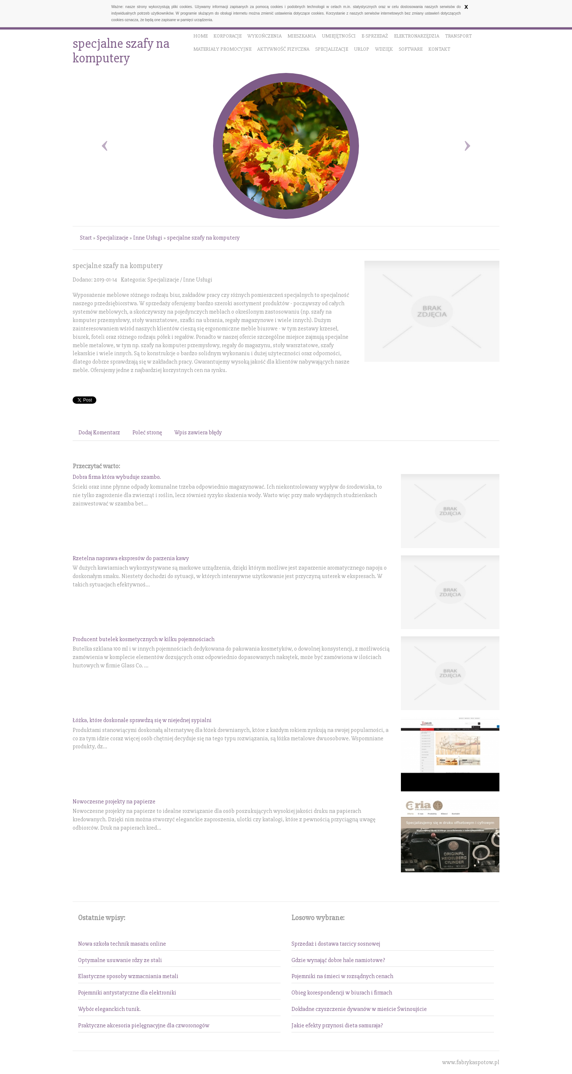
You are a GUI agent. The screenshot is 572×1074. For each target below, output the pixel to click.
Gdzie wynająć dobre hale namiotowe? (338, 960)
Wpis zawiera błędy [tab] (198, 432)
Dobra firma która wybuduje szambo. (117, 477)
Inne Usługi (147, 237)
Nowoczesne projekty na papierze (114, 801)
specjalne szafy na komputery (203, 237)
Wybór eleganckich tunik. (109, 1009)
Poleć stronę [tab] (147, 432)
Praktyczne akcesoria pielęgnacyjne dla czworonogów (143, 1025)
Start (86, 237)
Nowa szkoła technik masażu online (122, 943)
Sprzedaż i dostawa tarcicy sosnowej (335, 943)
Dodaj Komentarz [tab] (99, 432)
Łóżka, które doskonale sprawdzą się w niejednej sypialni (142, 720)
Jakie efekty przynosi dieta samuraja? (337, 1025)
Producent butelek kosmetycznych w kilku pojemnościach (143, 639)
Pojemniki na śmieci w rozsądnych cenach (342, 976)
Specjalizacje (112, 237)
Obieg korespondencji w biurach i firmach (341, 992)
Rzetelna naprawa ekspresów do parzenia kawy (131, 558)
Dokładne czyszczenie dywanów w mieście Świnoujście (359, 1009)
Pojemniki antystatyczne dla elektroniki (127, 992)
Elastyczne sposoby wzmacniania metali (128, 976)
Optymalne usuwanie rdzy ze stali (120, 960)
